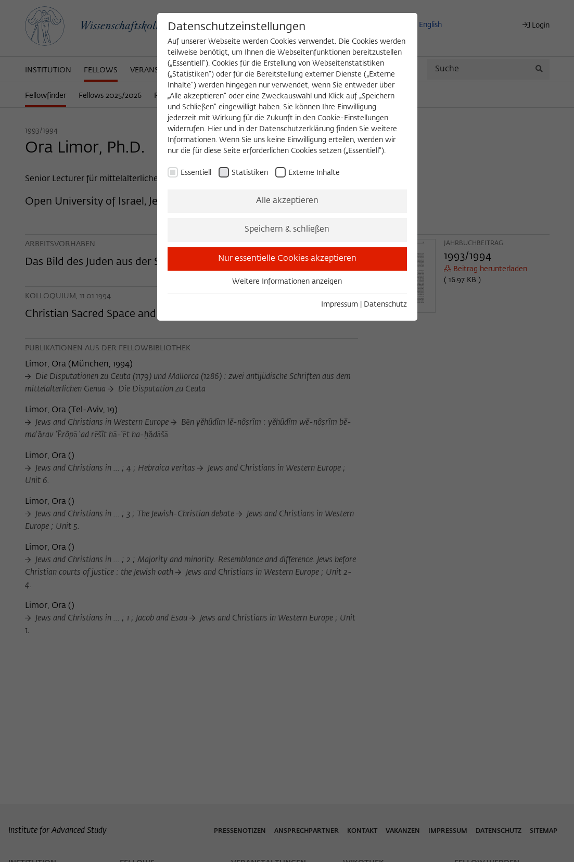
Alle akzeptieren (287, 201)
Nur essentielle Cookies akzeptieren (287, 259)
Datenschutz (385, 304)
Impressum (339, 304)
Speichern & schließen (287, 229)
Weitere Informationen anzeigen (287, 281)
